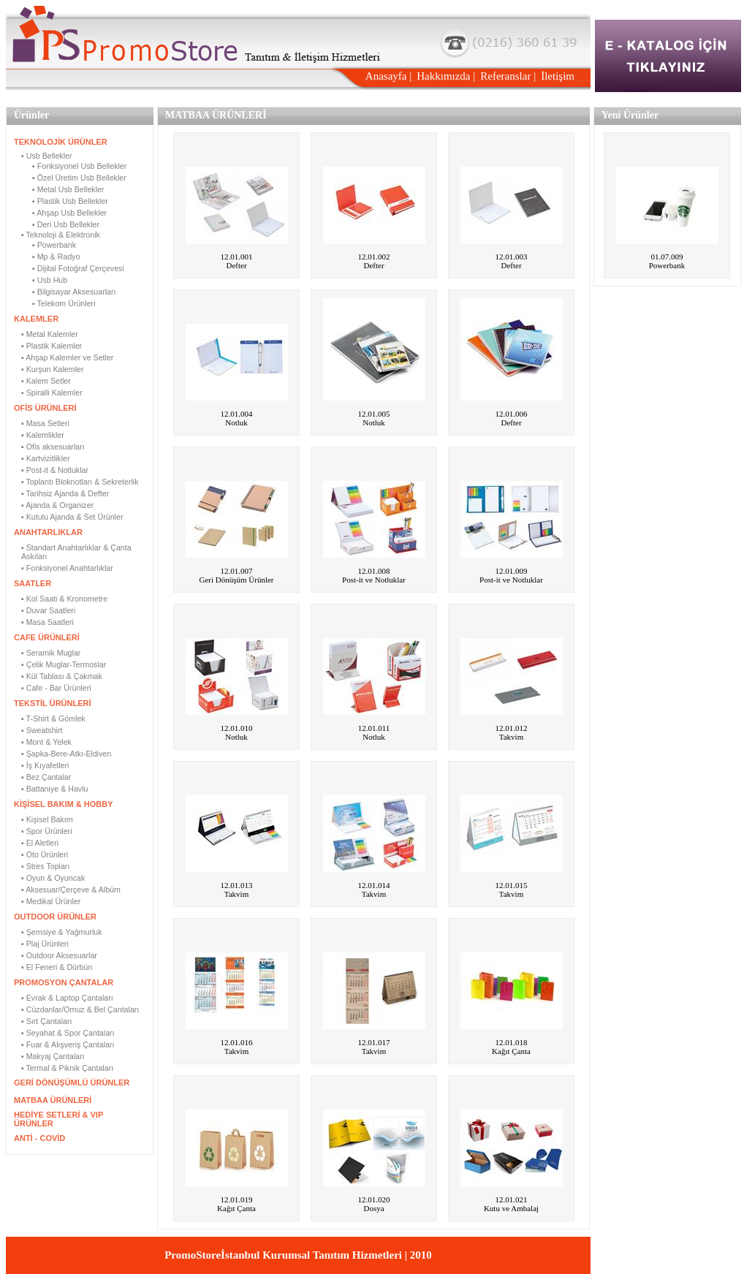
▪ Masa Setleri (45, 423)
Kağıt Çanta (511, 1051)
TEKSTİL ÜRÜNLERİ (52, 703)
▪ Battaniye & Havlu (54, 788)
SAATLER (32, 583)
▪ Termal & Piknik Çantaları (67, 1067)
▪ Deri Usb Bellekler (65, 224)
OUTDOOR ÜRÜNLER (55, 916)
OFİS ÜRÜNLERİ (45, 407)
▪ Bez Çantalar (46, 777)
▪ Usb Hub (49, 280)
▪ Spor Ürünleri (46, 831)
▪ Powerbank (54, 244)
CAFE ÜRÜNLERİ (47, 637)
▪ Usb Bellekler (46, 155)
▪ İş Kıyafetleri (45, 765)
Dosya (373, 1208)
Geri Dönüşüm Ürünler (236, 579)
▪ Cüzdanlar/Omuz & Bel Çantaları (80, 1009)
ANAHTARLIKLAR (48, 532)
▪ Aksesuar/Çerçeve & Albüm (71, 889)
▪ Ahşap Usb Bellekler (69, 212)
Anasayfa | (388, 76)
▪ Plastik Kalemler (51, 345)
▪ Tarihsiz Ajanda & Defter (65, 493)
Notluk (236, 422)
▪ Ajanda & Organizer (57, 505)
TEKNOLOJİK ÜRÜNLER (60, 141)
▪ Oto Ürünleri (44, 854)
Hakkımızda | (446, 76)
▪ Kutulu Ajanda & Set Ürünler (72, 516)
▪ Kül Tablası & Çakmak (61, 676)
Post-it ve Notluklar (374, 579)
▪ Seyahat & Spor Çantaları (68, 1032)
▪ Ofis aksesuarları (53, 446)
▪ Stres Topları (45, 866)
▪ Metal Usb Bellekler (68, 189)
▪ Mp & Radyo (56, 256)
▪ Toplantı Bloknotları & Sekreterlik (80, 481)
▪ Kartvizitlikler (45, 458)
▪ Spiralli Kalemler (52, 392)
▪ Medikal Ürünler (50, 901)
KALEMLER (36, 318)
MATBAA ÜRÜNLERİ (52, 1100)
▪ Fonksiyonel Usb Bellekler (79, 166)
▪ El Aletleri (39, 842)
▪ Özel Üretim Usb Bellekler (79, 177)
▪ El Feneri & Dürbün (56, 967)
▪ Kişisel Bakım (47, 819)
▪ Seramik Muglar (50, 652)
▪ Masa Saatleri (47, 622)
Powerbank (667, 265)
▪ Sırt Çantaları (46, 1021)
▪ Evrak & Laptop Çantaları (67, 997)
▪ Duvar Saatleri (48, 610)
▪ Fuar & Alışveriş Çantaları (68, 1044)
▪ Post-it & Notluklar (54, 470)
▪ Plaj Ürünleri (45, 943)
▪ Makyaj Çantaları (53, 1056)
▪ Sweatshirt (42, 730)
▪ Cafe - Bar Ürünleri (56, 687)
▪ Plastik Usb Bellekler (70, 201)
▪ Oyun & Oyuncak (53, 877)
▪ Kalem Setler (46, 380)
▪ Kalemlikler (42, 435)
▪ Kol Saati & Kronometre (64, 598)
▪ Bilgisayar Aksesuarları (74, 291)
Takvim (511, 736)
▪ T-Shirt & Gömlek (53, 718)
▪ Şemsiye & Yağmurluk (61, 932)
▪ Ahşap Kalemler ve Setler (67, 357)
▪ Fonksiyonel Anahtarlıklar (67, 568)
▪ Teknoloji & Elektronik (60, 234)
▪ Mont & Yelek (46, 742)
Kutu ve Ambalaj (511, 1208)
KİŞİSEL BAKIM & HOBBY (63, 804)
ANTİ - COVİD (39, 1138)
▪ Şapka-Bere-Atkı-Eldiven (66, 753)
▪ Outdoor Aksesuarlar (59, 955)
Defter (236, 265)
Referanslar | (508, 76)
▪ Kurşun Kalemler (52, 369)
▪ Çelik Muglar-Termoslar (63, 664)
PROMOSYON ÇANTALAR (63, 982)
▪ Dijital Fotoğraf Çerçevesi (78, 268)
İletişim (557, 76)
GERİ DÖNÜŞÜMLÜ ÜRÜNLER (71, 1082)
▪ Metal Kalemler (49, 334)
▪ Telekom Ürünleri (64, 303)
